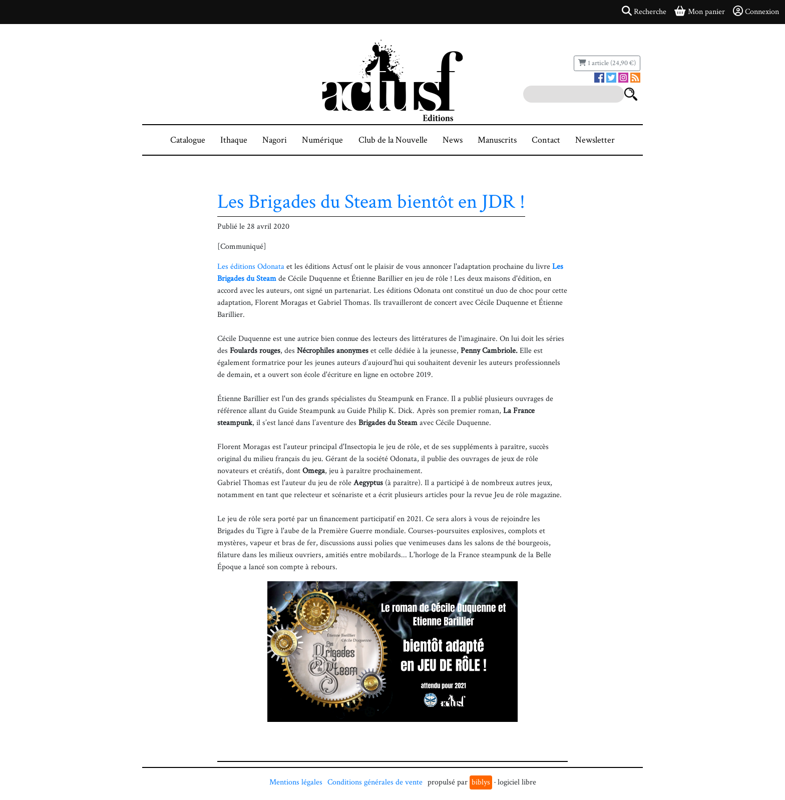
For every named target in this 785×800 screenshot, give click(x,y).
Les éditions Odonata (250, 266)
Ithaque (233, 140)
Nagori (274, 140)
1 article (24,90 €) (607, 63)
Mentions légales (295, 782)
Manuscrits (497, 140)
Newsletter (595, 140)
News (453, 140)
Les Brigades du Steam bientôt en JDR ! (371, 202)
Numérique (322, 140)
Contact (546, 140)
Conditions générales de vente (375, 782)
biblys (481, 782)
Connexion (756, 11)
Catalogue (187, 140)
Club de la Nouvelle (393, 140)
